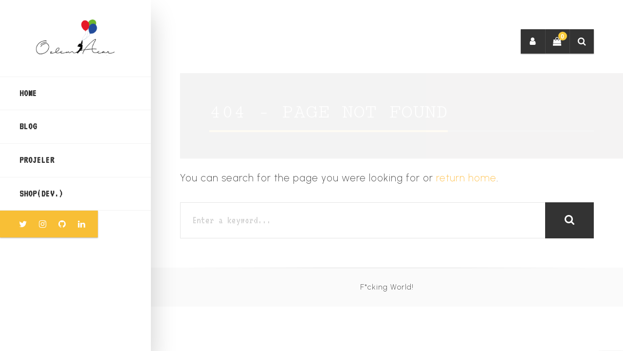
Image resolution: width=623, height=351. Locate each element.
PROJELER (37, 160)
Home (28, 93)
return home (466, 178)
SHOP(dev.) (41, 193)
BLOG (28, 126)
